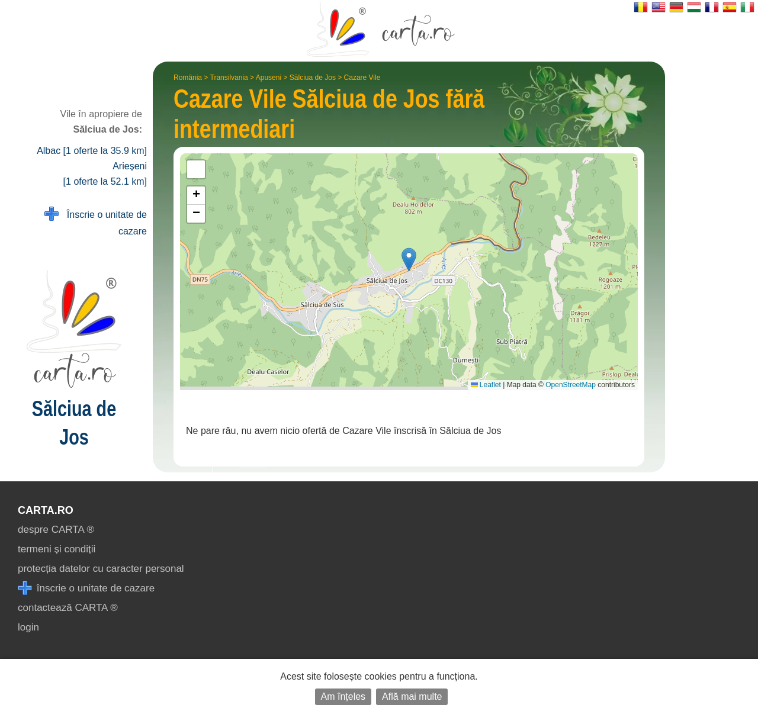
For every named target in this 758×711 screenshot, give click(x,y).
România (188, 77)
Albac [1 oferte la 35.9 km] (92, 151)
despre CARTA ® (56, 529)
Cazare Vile (362, 77)
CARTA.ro (45, 510)
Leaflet (486, 385)
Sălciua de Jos (313, 77)
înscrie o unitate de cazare (86, 588)
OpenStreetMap (570, 385)
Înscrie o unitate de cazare (95, 221)
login (28, 627)
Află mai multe (412, 696)
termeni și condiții (56, 549)
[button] (409, 259)
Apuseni (268, 77)
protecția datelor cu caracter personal (101, 568)
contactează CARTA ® (68, 607)
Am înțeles (343, 696)
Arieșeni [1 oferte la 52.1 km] (105, 173)
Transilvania (229, 77)
